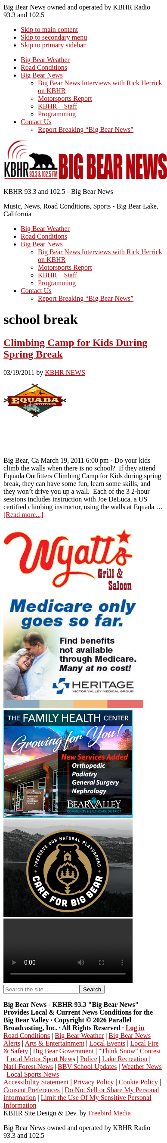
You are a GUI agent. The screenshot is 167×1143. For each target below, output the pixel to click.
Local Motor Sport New (39, 1058)
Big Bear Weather (79, 1035)
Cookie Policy (138, 1082)
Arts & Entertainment (54, 1043)
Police (88, 1058)
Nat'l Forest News (28, 1066)
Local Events (107, 1043)
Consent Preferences (31, 1089)
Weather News (141, 1066)
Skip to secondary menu (54, 37)
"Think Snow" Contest (130, 1051)
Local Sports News (32, 1074)
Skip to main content (49, 29)
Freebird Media (109, 1113)
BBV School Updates (87, 1066)
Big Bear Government (63, 1051)
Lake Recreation (124, 1058)
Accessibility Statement (36, 1082)
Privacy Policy (94, 1082)
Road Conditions (26, 1035)
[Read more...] (23, 514)
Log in (135, 1027)
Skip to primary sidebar (53, 45)
